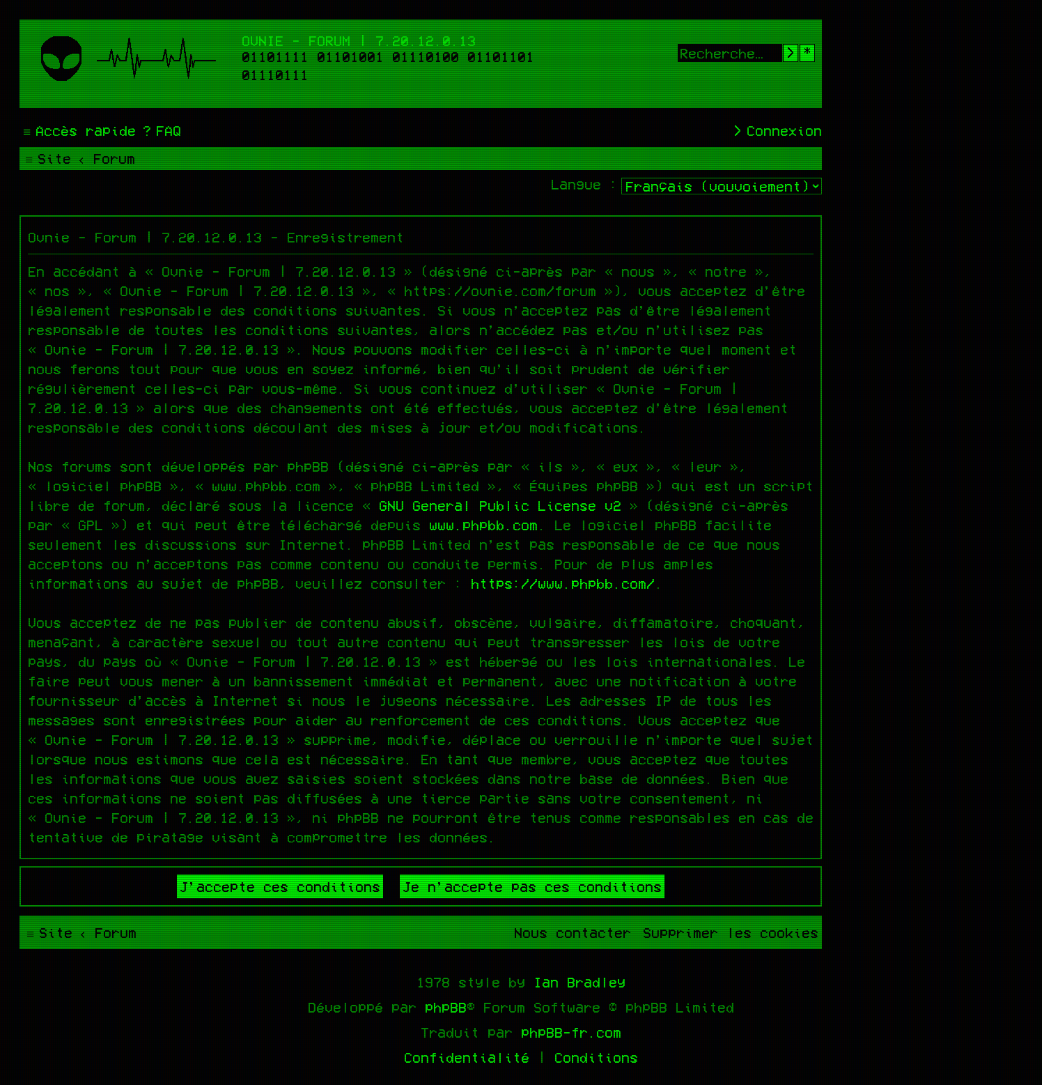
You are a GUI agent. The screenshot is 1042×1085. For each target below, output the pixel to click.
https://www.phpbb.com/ (563, 583)
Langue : (584, 184)
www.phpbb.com (483, 524)
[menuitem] (160, 130)
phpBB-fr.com (571, 1032)
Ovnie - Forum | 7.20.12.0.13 (359, 40)
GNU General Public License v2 (500, 505)
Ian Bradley (579, 982)
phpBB (446, 1007)
